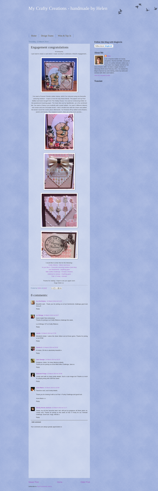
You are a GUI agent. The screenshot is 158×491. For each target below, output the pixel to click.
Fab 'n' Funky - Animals (59, 276)
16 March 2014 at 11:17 (59, 407)
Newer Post (34, 482)
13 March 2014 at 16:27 (51, 315)
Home (34, 36)
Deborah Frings (41, 373)
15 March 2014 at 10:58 (54, 373)
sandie (38, 333)
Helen (109, 56)
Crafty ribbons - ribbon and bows (59, 265)
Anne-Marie (40, 387)
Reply (38, 309)
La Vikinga (39, 315)
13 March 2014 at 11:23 (54, 301)
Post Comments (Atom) (44, 486)
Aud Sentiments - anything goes (59, 269)
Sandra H (39, 347)
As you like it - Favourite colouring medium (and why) (59, 267)
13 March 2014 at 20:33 (50, 347)
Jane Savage (40, 359)
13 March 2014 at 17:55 (48, 333)
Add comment (36, 422)
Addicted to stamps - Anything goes (59, 274)
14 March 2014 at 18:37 (52, 359)
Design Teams (47, 36)
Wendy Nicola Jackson (43, 407)
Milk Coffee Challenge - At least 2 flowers (59, 272)
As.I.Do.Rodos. (41, 301)
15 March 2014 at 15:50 (51, 387)
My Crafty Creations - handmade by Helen (68, 8)
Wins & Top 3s (64, 36)
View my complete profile (102, 75)
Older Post (85, 482)
